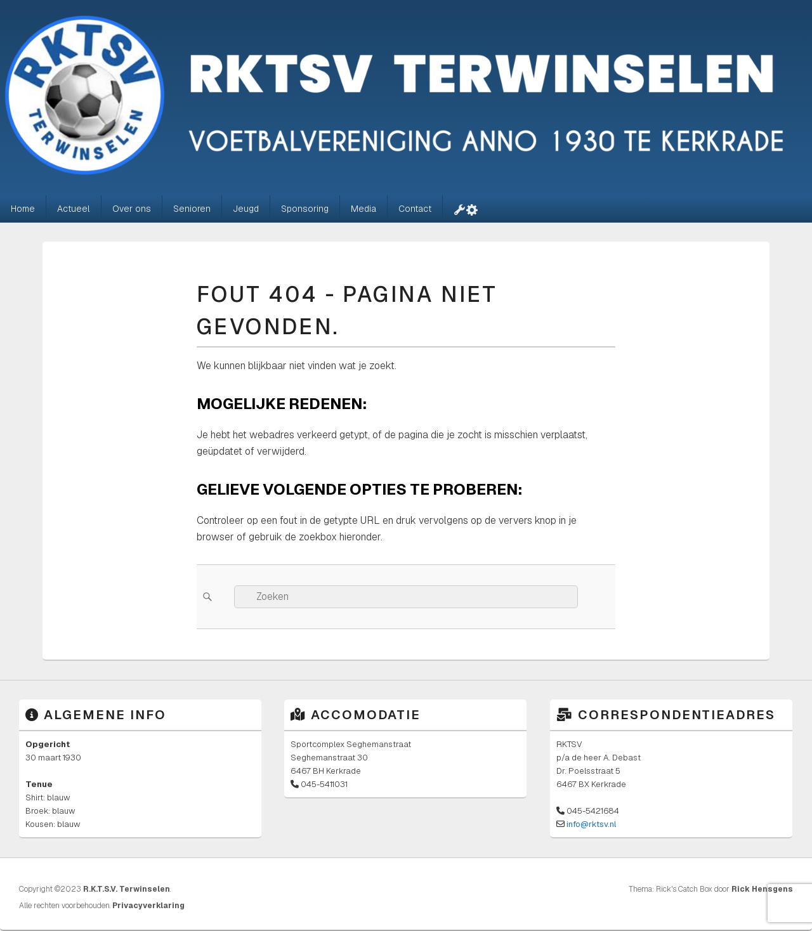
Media (363, 208)
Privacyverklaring (148, 906)
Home (23, 208)
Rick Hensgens (762, 889)
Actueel (73, 208)
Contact (414, 208)
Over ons (131, 208)
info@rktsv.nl (591, 824)
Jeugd (246, 208)
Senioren (192, 208)
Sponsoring (305, 208)
